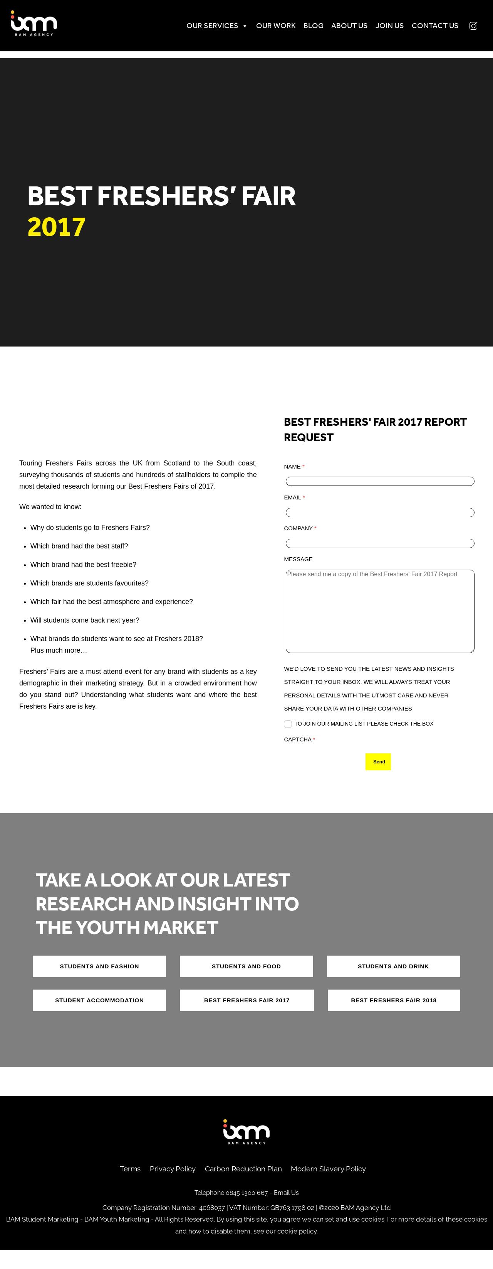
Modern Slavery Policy (328, 1188)
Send (379, 771)
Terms (130, 1188)
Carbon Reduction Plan (243, 1188)
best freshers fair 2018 (393, 1019)
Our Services (209, 30)
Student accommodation (99, 1019)
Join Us (381, 30)
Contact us (426, 30)
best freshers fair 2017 (247, 1019)
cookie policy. (297, 1250)
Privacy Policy (173, 1188)
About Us (340, 30)
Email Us (286, 1211)
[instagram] (464, 29)
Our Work (267, 30)
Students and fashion (99, 985)
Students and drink (393, 985)
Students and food (246, 985)
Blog (305, 30)
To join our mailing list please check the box (358, 734)
